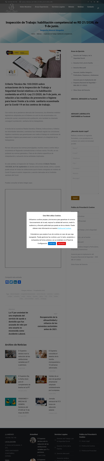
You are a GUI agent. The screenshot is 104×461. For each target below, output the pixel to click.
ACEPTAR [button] (52, 243)
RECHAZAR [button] (61, 243)
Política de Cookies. (64, 228)
